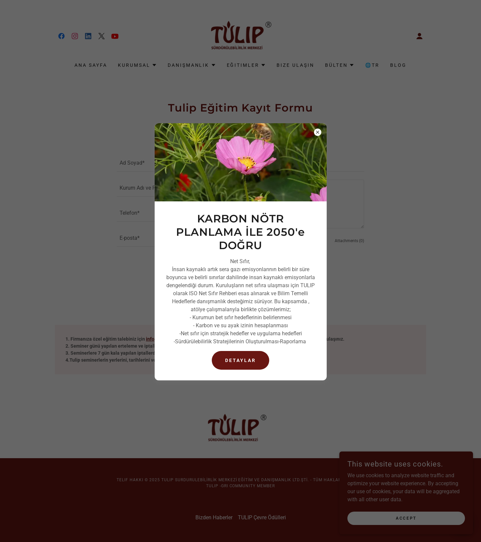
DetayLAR (240, 360)
